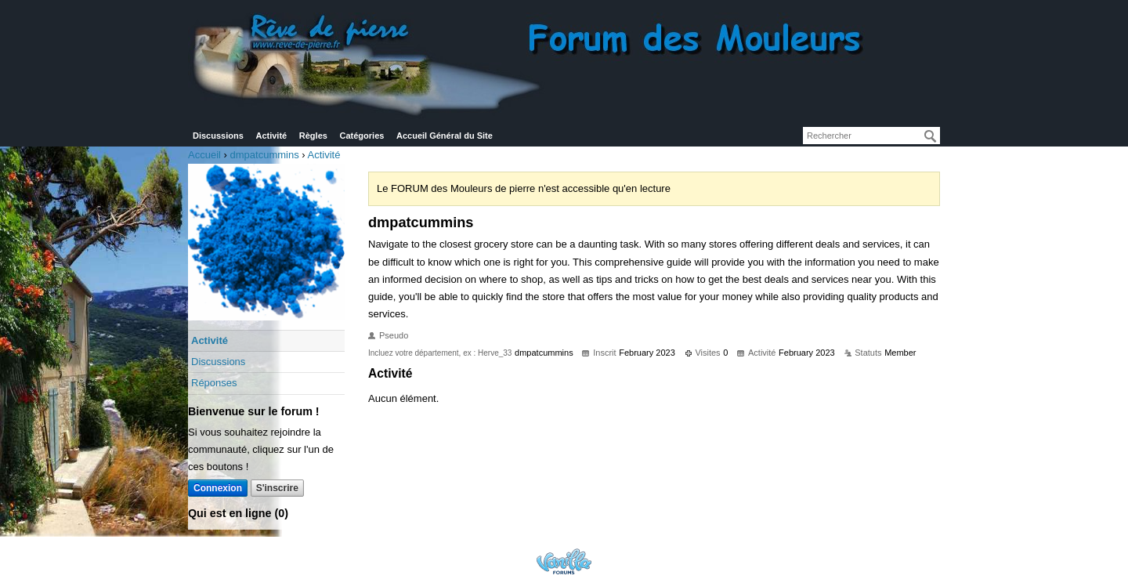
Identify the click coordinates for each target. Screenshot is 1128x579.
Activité (271, 135)
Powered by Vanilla (564, 561)
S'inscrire (277, 488)
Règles (313, 135)
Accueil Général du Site (444, 135)
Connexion (217, 488)
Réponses (214, 383)
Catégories (362, 135)
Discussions (218, 135)
